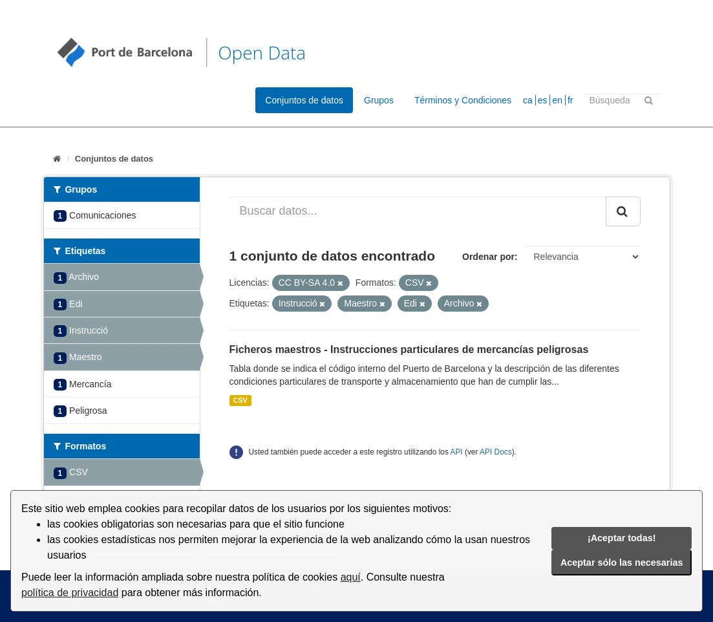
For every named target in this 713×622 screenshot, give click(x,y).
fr (570, 100)
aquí (351, 577)
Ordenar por (488, 257)
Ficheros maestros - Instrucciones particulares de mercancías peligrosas (409, 349)
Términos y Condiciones (462, 100)
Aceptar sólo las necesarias (621, 562)
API (456, 451)
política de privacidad (69, 592)
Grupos (379, 100)
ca (528, 100)
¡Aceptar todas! (622, 538)
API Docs (496, 451)
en (557, 100)
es (543, 100)
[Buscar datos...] (417, 211)
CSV (240, 400)
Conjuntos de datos (304, 100)
